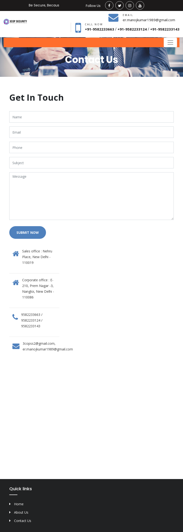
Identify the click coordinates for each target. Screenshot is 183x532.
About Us (21, 512)
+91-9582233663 (100, 29)
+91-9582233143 (164, 29)
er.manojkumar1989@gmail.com (149, 19)
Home (19, 504)
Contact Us (22, 520)
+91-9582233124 (132, 29)
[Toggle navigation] (170, 42)
